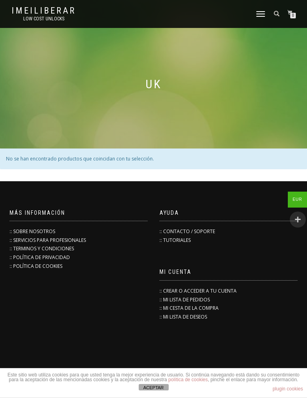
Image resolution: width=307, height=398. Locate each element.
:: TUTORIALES (175, 240)
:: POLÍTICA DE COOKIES (36, 266)
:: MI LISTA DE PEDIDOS (184, 299)
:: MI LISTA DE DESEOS (183, 316)
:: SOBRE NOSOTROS (32, 231)
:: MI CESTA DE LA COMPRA (189, 308)
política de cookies (188, 379)
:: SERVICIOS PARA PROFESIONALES (48, 240)
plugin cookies (288, 389)
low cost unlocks (43, 19)
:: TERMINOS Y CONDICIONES (42, 248)
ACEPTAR (153, 387)
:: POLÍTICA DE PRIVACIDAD (40, 257)
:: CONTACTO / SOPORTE (187, 231)
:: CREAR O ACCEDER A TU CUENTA (198, 290)
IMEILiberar (44, 11)
